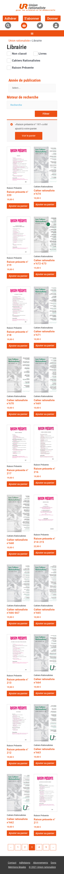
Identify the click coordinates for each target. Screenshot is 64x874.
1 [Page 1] (18, 847)
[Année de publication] (32, 88)
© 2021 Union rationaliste (42, 867)
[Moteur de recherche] (32, 105)
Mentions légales (17, 867)
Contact (12, 862)
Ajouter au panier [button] (18, 206)
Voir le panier (28, 135)
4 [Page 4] (39, 847)
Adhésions (24, 862)
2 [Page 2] (25, 847)
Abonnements (40, 862)
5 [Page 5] (46, 847)
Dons (53, 862)
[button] (8, 25)
